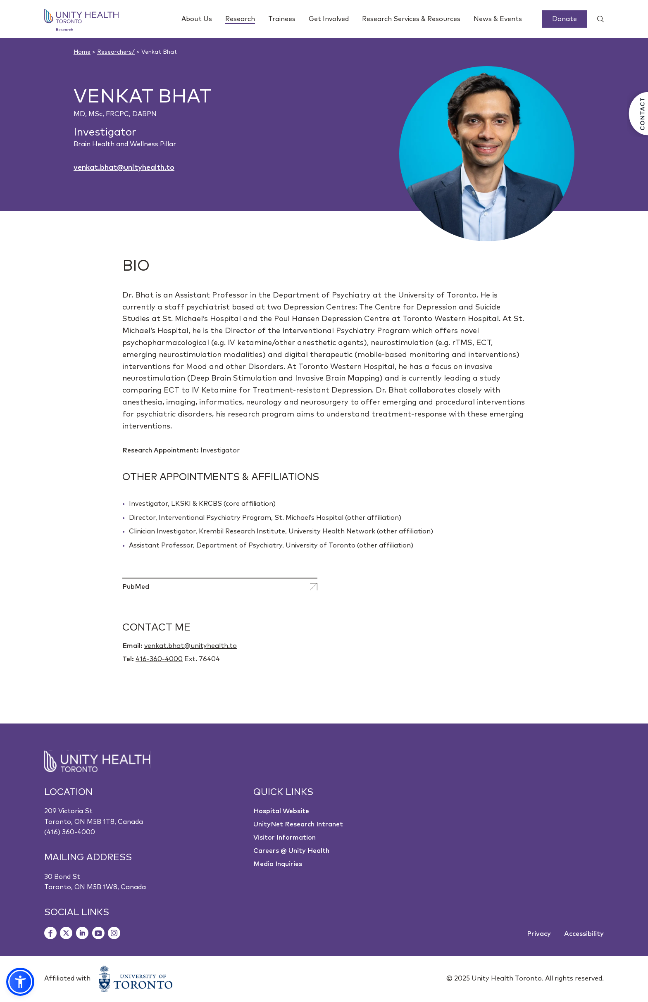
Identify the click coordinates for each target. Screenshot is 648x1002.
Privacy (539, 934)
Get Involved (329, 19)
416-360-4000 (159, 659)
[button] (20, 982)
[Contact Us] (637, 113)
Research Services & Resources (411, 19)
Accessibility (584, 934)
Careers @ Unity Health (291, 850)
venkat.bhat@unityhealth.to (124, 167)
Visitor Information (284, 837)
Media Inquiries (277, 864)
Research (240, 20)
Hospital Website (281, 811)
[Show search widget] (597, 19)
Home (82, 52)
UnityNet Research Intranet (298, 824)
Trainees (281, 19)
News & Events (498, 19)
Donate (564, 19)
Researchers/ (116, 52)
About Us (196, 19)
